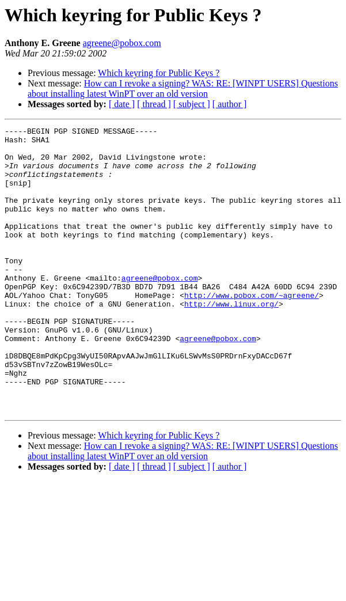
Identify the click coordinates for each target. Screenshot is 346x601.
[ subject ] (191, 104)
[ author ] (229, 104)
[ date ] (122, 104)
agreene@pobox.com (122, 43)
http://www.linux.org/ (231, 340)
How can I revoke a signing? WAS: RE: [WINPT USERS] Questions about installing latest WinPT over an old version (183, 88)
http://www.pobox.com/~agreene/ (251, 329)
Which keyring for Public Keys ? (158, 73)
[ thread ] (154, 104)
